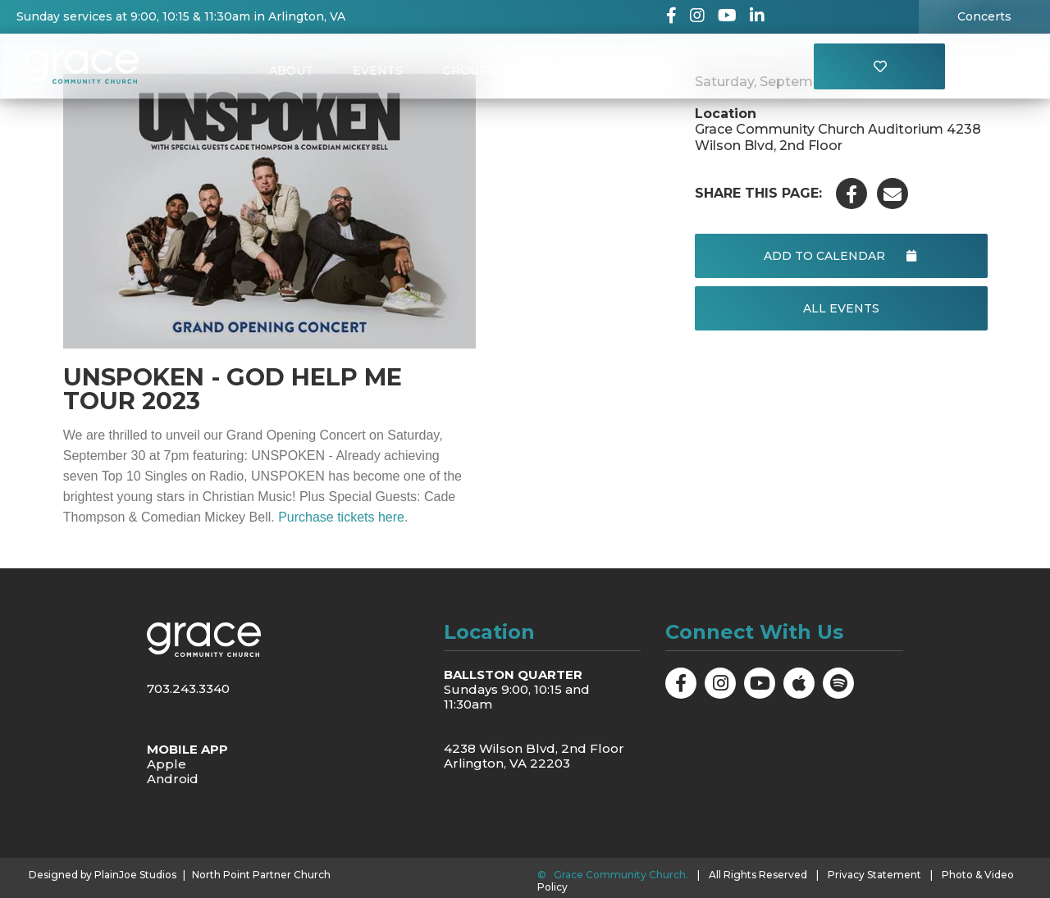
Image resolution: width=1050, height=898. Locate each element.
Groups (468, 70)
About (291, 70)
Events (378, 70)
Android (173, 778)
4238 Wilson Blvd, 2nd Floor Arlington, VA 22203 (534, 756)
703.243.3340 (188, 688)
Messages (568, 70)
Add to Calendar (841, 255)
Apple (166, 764)
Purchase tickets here (341, 517)
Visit (657, 70)
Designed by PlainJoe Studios (102, 875)
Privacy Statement (874, 874)
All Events (840, 308)
